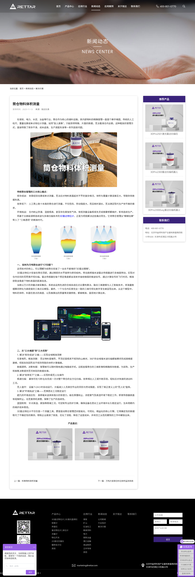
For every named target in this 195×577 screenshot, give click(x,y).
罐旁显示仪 (57, 544)
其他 (54, 548)
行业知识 (102, 523)
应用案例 (109, 6)
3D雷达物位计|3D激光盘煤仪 (65, 519)
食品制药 (87, 544)
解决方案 (40, 88)
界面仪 (55, 526)
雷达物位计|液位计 (60, 530)
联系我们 (135, 6)
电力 (85, 534)
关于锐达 (122, 6)
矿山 (85, 523)
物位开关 (56, 537)
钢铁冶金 (87, 537)
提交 (168, 539)
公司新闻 (102, 519)
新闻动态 (95, 6)
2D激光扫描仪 (58, 541)
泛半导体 (87, 548)
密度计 (55, 523)
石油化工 (87, 526)
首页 (58, 6)
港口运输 (87, 541)
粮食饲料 (87, 530)
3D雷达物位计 (67, 216)
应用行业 (82, 6)
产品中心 (69, 6)
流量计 (55, 534)
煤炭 (85, 519)
